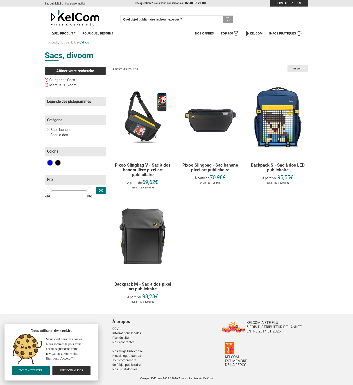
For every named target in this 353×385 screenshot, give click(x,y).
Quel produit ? (64, 33)
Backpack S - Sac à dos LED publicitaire (278, 167)
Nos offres (204, 33)
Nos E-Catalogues (124, 369)
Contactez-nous (289, 3)
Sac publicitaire (70, 42)
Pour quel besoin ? (97, 33)
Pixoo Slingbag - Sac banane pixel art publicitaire (210, 167)
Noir (58, 163)
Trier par (297, 68)
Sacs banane (58, 130)
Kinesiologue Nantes (126, 356)
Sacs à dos (57, 135)
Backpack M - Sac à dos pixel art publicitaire (142, 286)
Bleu (50, 163)
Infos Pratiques (285, 33)
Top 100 (229, 33)
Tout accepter (31, 370)
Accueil (53, 42)
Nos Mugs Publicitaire (127, 351)
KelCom (253, 33)
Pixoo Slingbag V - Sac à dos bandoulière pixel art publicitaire (143, 170)
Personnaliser (72, 370)
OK (101, 190)
